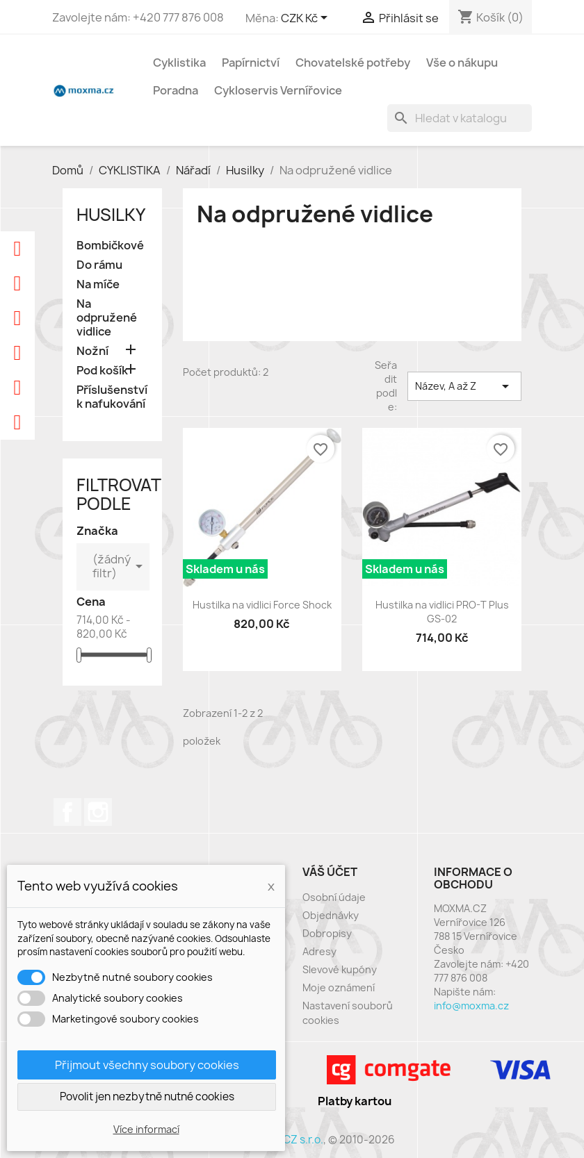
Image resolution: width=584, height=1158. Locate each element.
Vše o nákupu (462, 62)
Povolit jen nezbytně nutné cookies (147, 1096)
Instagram (98, 812)
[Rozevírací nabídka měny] (306, 18)
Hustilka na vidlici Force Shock (262, 604)
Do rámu (99, 265)
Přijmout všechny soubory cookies (147, 1065)
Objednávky (330, 915)
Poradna (175, 90)
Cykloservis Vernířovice (278, 90)
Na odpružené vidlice (106, 318)
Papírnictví (250, 62)
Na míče (98, 284)
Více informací (146, 1129)
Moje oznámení (338, 987)
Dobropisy (327, 933)
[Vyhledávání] (459, 118)
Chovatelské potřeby (352, 62)
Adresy (319, 951)
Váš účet (329, 871)
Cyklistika (179, 62)
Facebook (67, 812)
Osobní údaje (334, 897)
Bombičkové (110, 245)
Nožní (92, 351)
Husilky (110, 214)
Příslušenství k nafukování (111, 397)
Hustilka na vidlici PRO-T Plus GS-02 (442, 611)
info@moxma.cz (471, 1005)
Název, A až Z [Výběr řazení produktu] (464, 386)
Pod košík (102, 370)
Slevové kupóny (339, 969)
